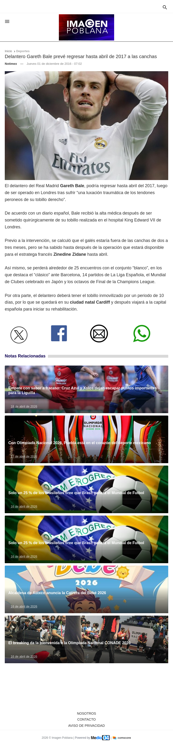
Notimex (11, 63)
